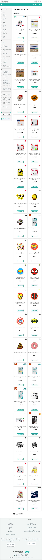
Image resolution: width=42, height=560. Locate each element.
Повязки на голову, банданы (6, 56)
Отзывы (31, 526)
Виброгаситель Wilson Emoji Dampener (34, 476)
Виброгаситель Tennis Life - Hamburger (34, 204)
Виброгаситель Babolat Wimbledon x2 (20, 55)
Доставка (31, 521)
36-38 (4, 100)
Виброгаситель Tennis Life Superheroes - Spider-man (34, 278)
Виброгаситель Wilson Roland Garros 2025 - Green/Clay (34, 80)
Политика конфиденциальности (31, 532)
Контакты (31, 528)
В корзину (20, 37)
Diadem (4, 19)
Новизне (21, 11)
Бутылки (4, 61)
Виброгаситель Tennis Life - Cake (20, 228)
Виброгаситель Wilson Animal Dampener (20, 501)
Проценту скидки (33, 11)
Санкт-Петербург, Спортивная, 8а (6, 72)
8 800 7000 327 (37, 1)
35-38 (9, 99)
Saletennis (4, 29)
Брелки (4, 58)
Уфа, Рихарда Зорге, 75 (7, 89)
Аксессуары (10, 531)
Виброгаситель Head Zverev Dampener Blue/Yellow (34, 427)
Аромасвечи (5, 62)
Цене (24, 11)
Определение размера (31, 527)
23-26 (4, 94)
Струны (10, 528)
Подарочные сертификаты (11, 534)
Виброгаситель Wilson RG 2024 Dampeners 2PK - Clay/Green (20, 129)
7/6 (3, 11)
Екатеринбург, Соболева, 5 (5, 78)
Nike (3, 26)
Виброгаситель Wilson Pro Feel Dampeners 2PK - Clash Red (20, 154)
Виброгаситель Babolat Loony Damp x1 (20, 30)
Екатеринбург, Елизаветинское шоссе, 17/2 (7, 83)
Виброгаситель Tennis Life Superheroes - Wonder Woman (34, 253)
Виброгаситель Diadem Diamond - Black (34, 228)
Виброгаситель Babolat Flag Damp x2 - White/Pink (34, 501)
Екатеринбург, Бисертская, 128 (5, 81)
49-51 (4, 106)
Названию (27, 11)
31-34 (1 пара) (4, 98)
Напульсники (5, 53)
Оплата (31, 523)
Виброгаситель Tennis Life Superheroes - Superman (20, 278)
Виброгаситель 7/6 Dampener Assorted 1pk (20, 253)
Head (4, 22)
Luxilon (4, 23)
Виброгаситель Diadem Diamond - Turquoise (20, 402)
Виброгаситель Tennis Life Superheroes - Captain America (20, 328)
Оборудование (10, 532)
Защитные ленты (6, 59)
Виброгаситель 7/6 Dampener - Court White (20, 451)
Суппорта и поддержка (7, 49)
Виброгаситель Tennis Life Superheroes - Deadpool (34, 303)
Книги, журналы (5, 46)
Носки (4, 42)
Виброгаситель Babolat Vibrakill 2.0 (34, 54)
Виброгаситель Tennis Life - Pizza (20, 352)
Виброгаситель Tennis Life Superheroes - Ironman (20, 303)
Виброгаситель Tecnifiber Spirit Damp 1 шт (20, 427)
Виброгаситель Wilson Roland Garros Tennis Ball (34, 30)
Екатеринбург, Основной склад (6, 76)
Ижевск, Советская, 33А (7, 88)
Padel (10, 521)
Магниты (4, 50)
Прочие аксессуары (6, 66)
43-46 (4, 103)
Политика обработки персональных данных (31, 531)
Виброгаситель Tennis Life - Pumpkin (34, 104)
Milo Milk (4, 25)
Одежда (10, 526)
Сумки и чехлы (10, 524)
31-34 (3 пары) (9, 98)
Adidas (4, 12)
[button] (33, 4)
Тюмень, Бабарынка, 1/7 (7, 85)
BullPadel (4, 18)
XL (8, 107)
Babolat (4, 15)
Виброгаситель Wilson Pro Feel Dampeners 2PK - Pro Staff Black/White (34, 129)
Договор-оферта (31, 530)
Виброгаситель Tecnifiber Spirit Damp (34, 402)
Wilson (4, 36)
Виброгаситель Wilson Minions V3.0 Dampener (20, 204)
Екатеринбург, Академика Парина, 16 (7, 74)
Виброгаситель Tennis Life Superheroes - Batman (34, 328)
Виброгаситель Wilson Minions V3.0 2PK (20, 179)
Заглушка (4, 65)
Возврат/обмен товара (31, 524)
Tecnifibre (4, 32)
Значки (4, 54)
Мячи (11, 530)
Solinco (4, 30)
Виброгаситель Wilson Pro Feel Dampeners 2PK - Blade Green (34, 154)
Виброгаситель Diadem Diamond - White (34, 377)
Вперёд (20, 513)
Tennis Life (5, 33)
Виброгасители (5, 43)
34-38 (4, 99)
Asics (4, 14)
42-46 (9, 102)
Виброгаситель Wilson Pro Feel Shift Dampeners (34, 179)
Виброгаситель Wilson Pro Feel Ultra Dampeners (20, 476)
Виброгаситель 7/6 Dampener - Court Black (34, 451)
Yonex (4, 37)
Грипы (4, 45)
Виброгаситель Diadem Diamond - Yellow (20, 377)
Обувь (10, 527)
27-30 (9, 94)
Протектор (5, 63)
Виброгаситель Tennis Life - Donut (34, 352)
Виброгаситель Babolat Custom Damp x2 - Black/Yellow (20, 80)
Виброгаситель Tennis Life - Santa (20, 104)
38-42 (9, 100)
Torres (4, 34)
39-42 (4, 102)
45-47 (9, 103)
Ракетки (10, 523)
